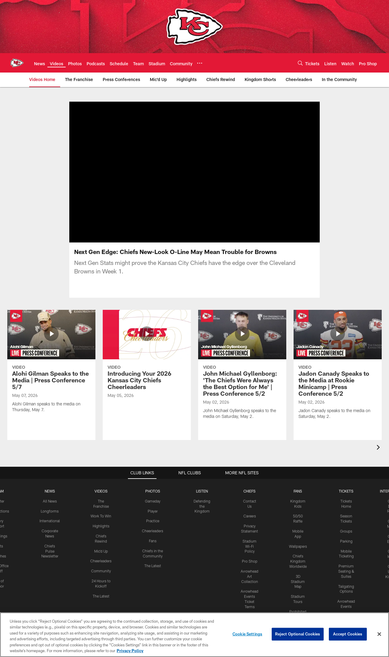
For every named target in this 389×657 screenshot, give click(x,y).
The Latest (101, 596)
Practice (152, 521)
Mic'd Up (101, 551)
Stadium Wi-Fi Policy (249, 546)
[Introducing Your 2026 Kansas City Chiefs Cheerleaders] (147, 358)
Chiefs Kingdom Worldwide (298, 561)
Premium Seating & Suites (346, 571)
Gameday (152, 501)
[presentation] (379, 448)
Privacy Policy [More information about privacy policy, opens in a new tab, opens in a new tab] (130, 650)
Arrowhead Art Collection (249, 576)
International (50, 521)
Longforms (50, 511)
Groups (346, 531)
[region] (194, 634)
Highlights (101, 526)
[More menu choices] (199, 63)
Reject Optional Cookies (297, 634)
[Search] (300, 63)
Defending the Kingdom (202, 506)
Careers (249, 516)
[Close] (379, 634)
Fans (153, 541)
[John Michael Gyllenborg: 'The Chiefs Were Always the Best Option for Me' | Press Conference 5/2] (242, 368)
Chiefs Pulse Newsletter (49, 551)
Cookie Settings (247, 634)
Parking (346, 541)
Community (101, 571)
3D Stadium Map (298, 581)
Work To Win (101, 516)
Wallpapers (298, 546)
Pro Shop (249, 561)
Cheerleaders (101, 561)
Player (153, 511)
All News (50, 501)
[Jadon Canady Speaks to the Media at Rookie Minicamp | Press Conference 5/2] (338, 368)
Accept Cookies (348, 634)
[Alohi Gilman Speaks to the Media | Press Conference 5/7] (51, 365)
